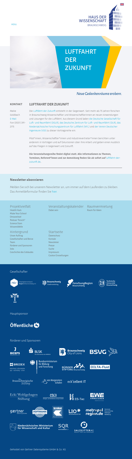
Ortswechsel (15, 216)
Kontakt (52, 238)
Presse (51, 245)
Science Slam (16, 223)
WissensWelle (16, 226)
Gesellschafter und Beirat (21, 238)
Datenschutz (54, 235)
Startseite (56, 232)
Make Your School (18, 213)
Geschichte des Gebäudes (21, 252)
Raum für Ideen (94, 210)
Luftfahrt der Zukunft (44, 111)
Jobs (12, 248)
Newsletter (54, 242)
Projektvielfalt (20, 206)
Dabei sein (53, 210)
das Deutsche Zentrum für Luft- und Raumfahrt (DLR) (88, 123)
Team (12, 242)
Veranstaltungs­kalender (66, 206)
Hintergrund (19, 232)
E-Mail (13, 119)
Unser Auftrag (16, 235)
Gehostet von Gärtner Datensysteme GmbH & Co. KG (38, 449)
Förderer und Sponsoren (21, 245)
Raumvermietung (99, 206)
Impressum (54, 252)
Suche (51, 248)
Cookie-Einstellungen (58, 255)
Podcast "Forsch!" (17, 220)
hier (54, 191)
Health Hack (15, 210)
